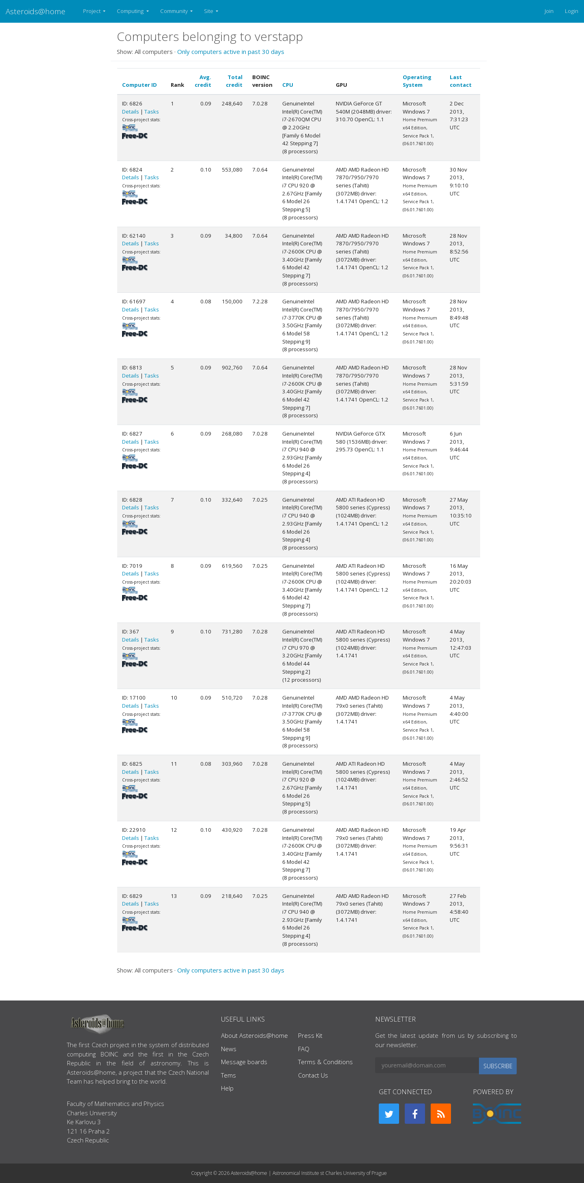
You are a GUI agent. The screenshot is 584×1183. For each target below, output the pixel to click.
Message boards (244, 1062)
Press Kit (310, 1035)
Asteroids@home (35, 11)
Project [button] (92, 11)
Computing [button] (131, 11)
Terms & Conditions (325, 1062)
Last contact (461, 81)
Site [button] (209, 11)
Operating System (417, 81)
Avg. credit (203, 81)
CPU (287, 84)
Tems (228, 1075)
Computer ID (139, 84)
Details (130, 111)
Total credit (234, 81)
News (228, 1049)
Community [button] (174, 11)
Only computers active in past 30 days (230, 51)
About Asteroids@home (254, 1035)
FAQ (303, 1049)
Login (571, 11)
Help (227, 1088)
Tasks (151, 111)
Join (549, 11)
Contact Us (313, 1075)
